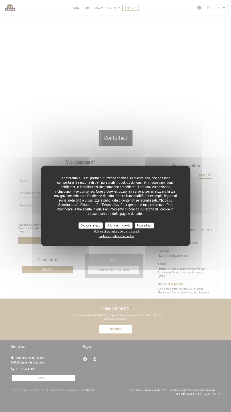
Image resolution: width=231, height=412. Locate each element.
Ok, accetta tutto (90, 225)
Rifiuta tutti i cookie (118, 225)
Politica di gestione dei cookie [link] (116, 236)
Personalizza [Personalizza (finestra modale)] (144, 225)
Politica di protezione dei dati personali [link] (117, 231)
